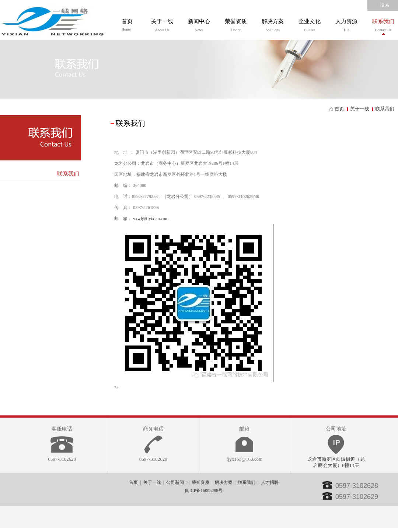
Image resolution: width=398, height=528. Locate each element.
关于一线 (359, 108)
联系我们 (68, 174)
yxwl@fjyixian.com (150, 218)
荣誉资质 (200, 482)
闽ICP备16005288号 (204, 490)
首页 (127, 24)
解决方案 (224, 482)
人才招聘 (270, 482)
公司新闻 (175, 482)
